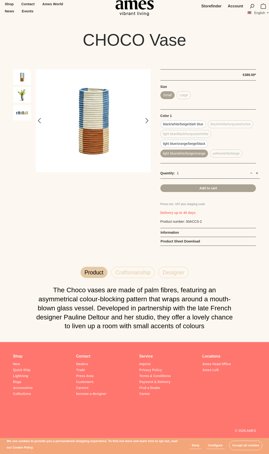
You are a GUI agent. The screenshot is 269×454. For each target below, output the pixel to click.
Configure (215, 445)
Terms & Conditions (155, 376)
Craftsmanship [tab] (133, 272)
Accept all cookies (245, 445)
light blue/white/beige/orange (184, 153)
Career (144, 394)
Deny (195, 445)
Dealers (82, 364)
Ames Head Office (217, 364)
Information (170, 232)
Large (183, 95)
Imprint (145, 364)
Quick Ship (21, 370)
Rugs (17, 382)
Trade (80, 370)
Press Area (85, 376)
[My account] (235, 6)
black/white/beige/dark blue (183, 124)
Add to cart (208, 188)
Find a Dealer (149, 388)
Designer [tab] (173, 272)
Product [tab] (94, 272)
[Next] (147, 121)
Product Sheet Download (180, 241)
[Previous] (39, 121)
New (16, 364)
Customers (85, 382)
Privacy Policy (150, 370)
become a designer (91, 394)
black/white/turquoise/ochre (230, 124)
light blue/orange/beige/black (184, 144)
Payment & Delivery (155, 382)
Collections (22, 394)
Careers (82, 388)
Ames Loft (211, 370)
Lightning (20, 376)
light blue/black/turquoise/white (185, 134)
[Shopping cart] (263, 6)
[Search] (252, 6)
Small (167, 95)
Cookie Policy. (23, 447)
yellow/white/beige (226, 153)
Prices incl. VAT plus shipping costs (182, 204)
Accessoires (23, 388)
